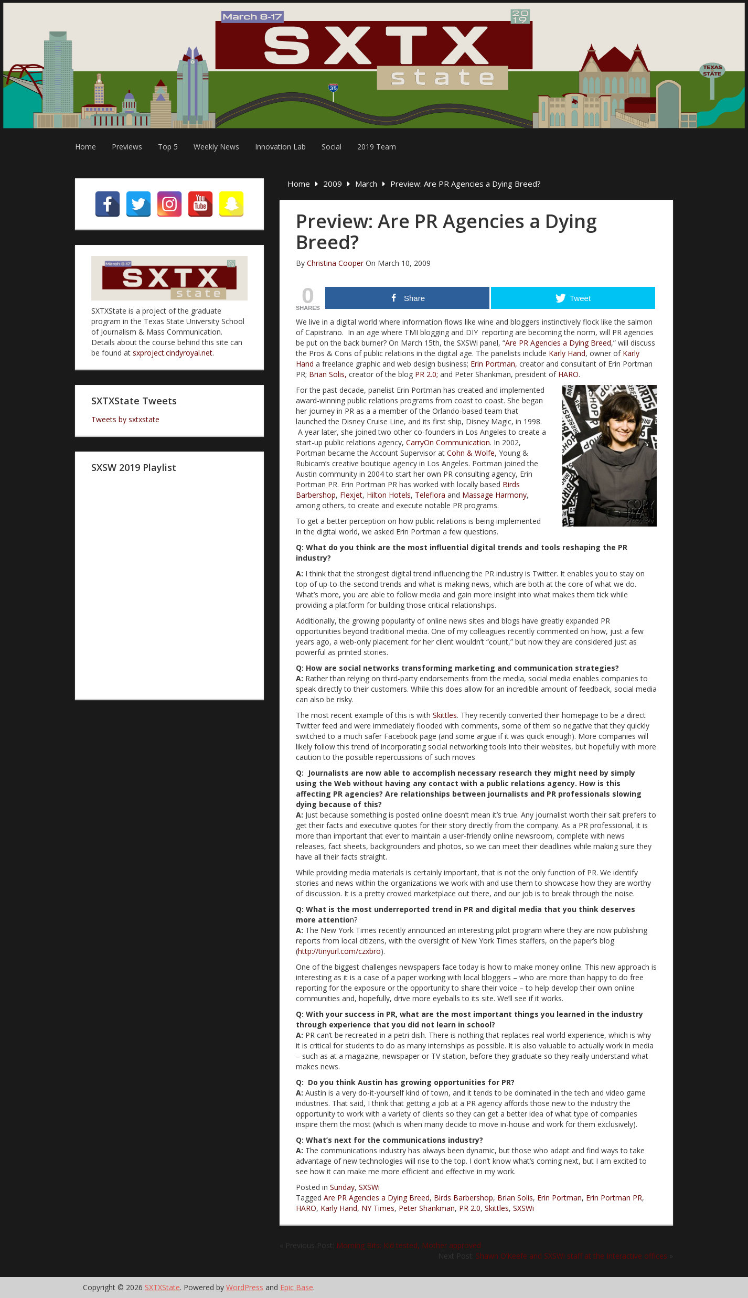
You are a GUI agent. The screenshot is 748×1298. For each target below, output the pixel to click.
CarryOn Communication (448, 442)
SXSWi (369, 1187)
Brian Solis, (329, 374)
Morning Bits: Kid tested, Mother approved (408, 1245)
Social (331, 147)
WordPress (244, 1287)
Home (85, 147)
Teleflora (430, 495)
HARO (568, 374)
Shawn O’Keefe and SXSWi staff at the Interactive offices (571, 1256)
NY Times (377, 1208)
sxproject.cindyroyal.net (172, 353)
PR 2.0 (469, 1208)
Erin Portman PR (614, 1198)
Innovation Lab (280, 147)
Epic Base (296, 1287)
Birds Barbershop (463, 1198)
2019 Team (376, 147)
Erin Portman (559, 1198)
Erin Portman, (494, 364)
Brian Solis (515, 1198)
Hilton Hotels (389, 495)
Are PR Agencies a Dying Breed (558, 343)
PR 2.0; (426, 374)
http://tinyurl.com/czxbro (339, 951)
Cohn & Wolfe (471, 453)
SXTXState (162, 1287)
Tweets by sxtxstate (125, 419)
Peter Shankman (427, 1208)
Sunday (342, 1187)
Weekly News (216, 147)
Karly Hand (567, 353)
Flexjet (351, 495)
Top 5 (168, 147)
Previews (127, 147)
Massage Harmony (494, 495)
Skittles (445, 715)
